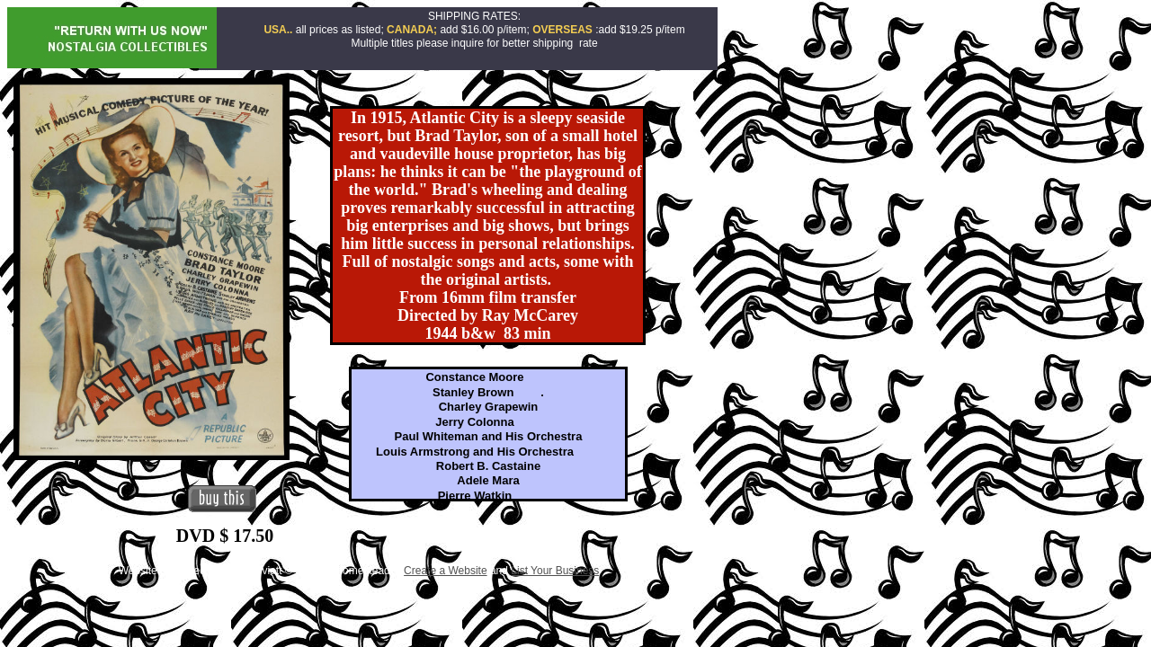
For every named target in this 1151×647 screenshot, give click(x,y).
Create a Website (445, 570)
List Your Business (555, 570)
